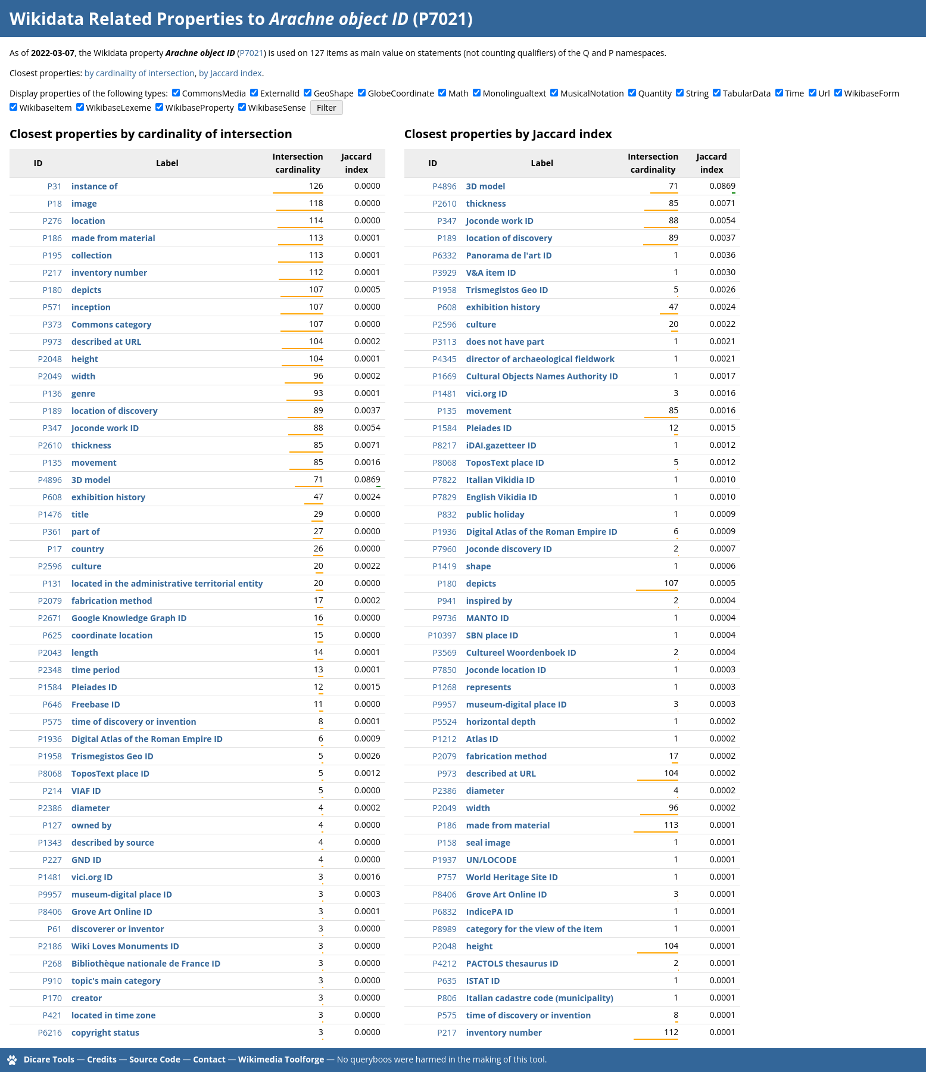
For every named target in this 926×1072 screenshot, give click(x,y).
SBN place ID (492, 635)
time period (95, 669)
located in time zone (113, 1015)
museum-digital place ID (121, 894)
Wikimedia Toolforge (281, 1059)
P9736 (444, 618)
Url (824, 93)
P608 (52, 497)
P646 (52, 704)
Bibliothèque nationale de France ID (145, 963)
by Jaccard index (230, 73)
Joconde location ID (506, 669)
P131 (52, 583)
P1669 (444, 376)
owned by (91, 825)
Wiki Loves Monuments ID (125, 946)
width (83, 376)
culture (86, 566)
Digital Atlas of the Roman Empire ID (147, 738)
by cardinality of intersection (140, 73)
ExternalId (280, 93)
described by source (112, 842)
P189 (52, 410)
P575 (52, 721)
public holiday (495, 514)
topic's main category (116, 980)
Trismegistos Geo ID (112, 756)
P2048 (50, 358)
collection (91, 255)
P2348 (50, 669)
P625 (52, 635)
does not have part (505, 341)
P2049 (50, 376)
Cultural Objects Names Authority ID (542, 376)
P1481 (50, 877)
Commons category (111, 324)
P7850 (444, 669)
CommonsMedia (214, 93)
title (80, 514)
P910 (52, 980)
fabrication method (111, 600)
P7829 (444, 497)
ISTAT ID (483, 980)
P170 (52, 998)
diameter (90, 808)
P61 (55, 928)
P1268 (444, 687)
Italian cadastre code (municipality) (539, 998)
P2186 (50, 946)
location (88, 220)
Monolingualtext (514, 93)
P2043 (50, 652)
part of (85, 531)
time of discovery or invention (134, 721)
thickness (91, 445)
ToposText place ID (110, 773)
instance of (94, 186)
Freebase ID (95, 704)
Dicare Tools (49, 1059)
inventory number (109, 272)
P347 (52, 428)
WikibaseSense (277, 107)
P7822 (444, 479)
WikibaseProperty (200, 107)
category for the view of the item (534, 928)
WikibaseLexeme (118, 107)
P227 (52, 859)
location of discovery (114, 410)
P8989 (444, 928)
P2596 (50, 566)
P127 (52, 825)
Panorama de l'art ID (509, 255)
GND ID (86, 859)
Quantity (655, 93)
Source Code (154, 1059)
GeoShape (334, 93)
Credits (102, 1059)
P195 (52, 255)
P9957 (50, 894)
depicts (86, 289)
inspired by (489, 600)
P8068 (50, 773)
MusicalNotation (592, 93)
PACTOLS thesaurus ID (512, 963)
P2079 (50, 600)
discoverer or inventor (117, 928)
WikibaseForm (872, 93)
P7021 (251, 52)
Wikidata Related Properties (126, 18)
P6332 (444, 255)
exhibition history (108, 497)
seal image (488, 842)
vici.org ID (92, 877)
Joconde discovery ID (509, 548)
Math (458, 93)
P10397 (442, 635)
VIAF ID (86, 790)
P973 (52, 341)
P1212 (444, 738)
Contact (209, 1059)
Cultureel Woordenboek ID (521, 652)
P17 (55, 548)
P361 (52, 531)
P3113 (444, 341)
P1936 (50, 738)
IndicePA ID (490, 911)
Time (794, 93)
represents (489, 687)
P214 (52, 790)
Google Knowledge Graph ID (129, 618)
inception (91, 307)
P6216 (50, 1032)
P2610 (50, 445)
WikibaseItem (46, 107)
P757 (446, 877)
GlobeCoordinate (401, 93)
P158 (446, 842)
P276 (52, 220)
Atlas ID (482, 738)
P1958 (50, 756)
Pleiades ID (94, 687)
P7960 (444, 548)
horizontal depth (501, 721)
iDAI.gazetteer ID (501, 445)
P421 (52, 1015)
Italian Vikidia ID (500, 479)
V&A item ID (491, 272)
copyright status (105, 1032)
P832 (446, 514)
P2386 (50, 808)
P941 (446, 600)
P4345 (444, 358)
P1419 (444, 566)
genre (83, 393)
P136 (52, 393)
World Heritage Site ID (512, 877)
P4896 (50, 479)
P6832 (444, 911)
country (87, 548)
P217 (52, 272)
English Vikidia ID (502, 497)
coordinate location (111, 635)
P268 (52, 963)
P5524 (444, 721)
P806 (446, 998)
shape (478, 566)
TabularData (747, 93)
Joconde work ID (105, 428)
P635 (446, 980)
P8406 (50, 911)
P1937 (444, 859)
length (84, 652)
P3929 (444, 272)
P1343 (50, 842)
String (697, 93)
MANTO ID (487, 618)
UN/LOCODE (491, 859)
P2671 (50, 618)
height (84, 358)
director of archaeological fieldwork (540, 358)
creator (86, 998)
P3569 (444, 652)
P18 (55, 203)
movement (94, 462)
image (84, 203)
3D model (91, 479)
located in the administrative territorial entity (167, 583)
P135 (52, 462)
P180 (52, 289)
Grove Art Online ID (111, 911)
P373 (52, 324)
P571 (52, 307)
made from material (113, 238)
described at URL (106, 341)
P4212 (444, 963)
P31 (55, 186)
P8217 (444, 445)
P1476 (50, 514)
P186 (52, 238)
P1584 (50, 687)
